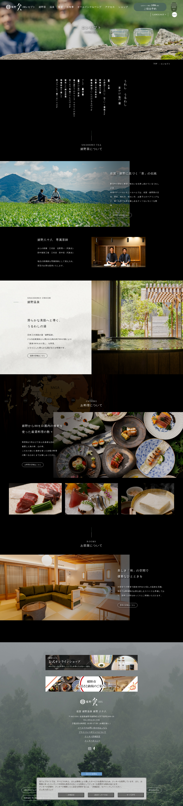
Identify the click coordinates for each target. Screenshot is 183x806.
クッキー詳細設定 (92, 732)
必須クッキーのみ (101, 795)
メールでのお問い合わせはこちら (92, 723)
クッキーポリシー (92, 736)
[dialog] (91, 789)
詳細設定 (71, 795)
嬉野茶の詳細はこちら (124, 215)
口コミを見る (91, 769)
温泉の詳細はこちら (40, 356)
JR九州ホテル (154, 785)
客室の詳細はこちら (130, 605)
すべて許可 (131, 795)
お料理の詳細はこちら (35, 465)
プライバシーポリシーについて (92, 727)
